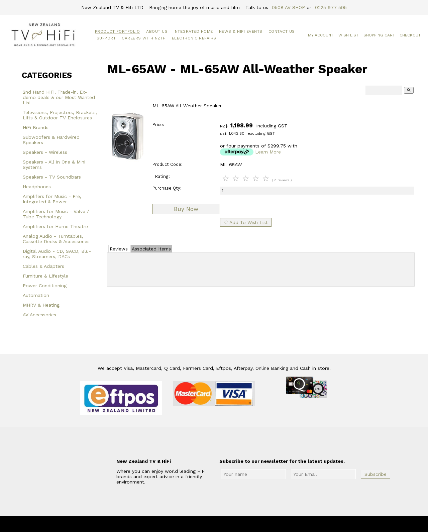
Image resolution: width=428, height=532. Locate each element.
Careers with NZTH (144, 38)
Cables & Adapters (43, 266)
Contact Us (282, 31)
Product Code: (167, 164)
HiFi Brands (35, 127)
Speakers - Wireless (45, 152)
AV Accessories (39, 314)
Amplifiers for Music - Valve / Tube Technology (56, 214)
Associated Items (151, 248)
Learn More (268, 151)
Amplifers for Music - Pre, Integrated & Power (52, 199)
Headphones (37, 186)
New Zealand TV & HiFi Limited (232, 524)
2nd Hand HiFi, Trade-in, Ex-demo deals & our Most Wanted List (59, 97)
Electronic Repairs (194, 38)
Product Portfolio (117, 31)
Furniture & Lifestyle (45, 276)
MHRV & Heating (41, 305)
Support (106, 38)
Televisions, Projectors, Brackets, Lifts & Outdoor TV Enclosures (60, 115)
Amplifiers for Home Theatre (55, 226)
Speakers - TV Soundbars (52, 177)
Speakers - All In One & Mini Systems (54, 164)
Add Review (261, 268)
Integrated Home (193, 31)
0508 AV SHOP (288, 7)
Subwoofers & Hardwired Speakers (51, 139)
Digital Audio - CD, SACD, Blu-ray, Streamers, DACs (57, 253)
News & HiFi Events (240, 31)
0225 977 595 (331, 7)
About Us (157, 31)
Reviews (119, 248)
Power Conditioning (45, 285)
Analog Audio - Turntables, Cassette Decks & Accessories (56, 238)
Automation (36, 295)
